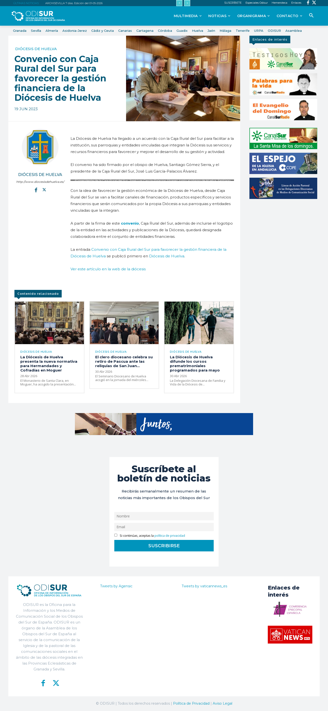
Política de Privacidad (191, 703)
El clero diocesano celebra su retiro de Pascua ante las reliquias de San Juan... (124, 361)
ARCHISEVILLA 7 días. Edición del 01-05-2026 (74, 3)
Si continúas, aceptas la (149, 536)
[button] (311, 16)
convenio (130, 223)
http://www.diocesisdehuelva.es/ (40, 182)
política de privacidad (169, 536)
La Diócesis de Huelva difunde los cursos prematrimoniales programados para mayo (195, 363)
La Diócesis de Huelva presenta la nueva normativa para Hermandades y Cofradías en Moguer (48, 363)
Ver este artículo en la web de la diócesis (108, 269)
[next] (187, 3)
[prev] (179, 3)
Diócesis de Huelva (36, 49)
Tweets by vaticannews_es (204, 586)
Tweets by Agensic (116, 586)
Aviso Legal (222, 703)
